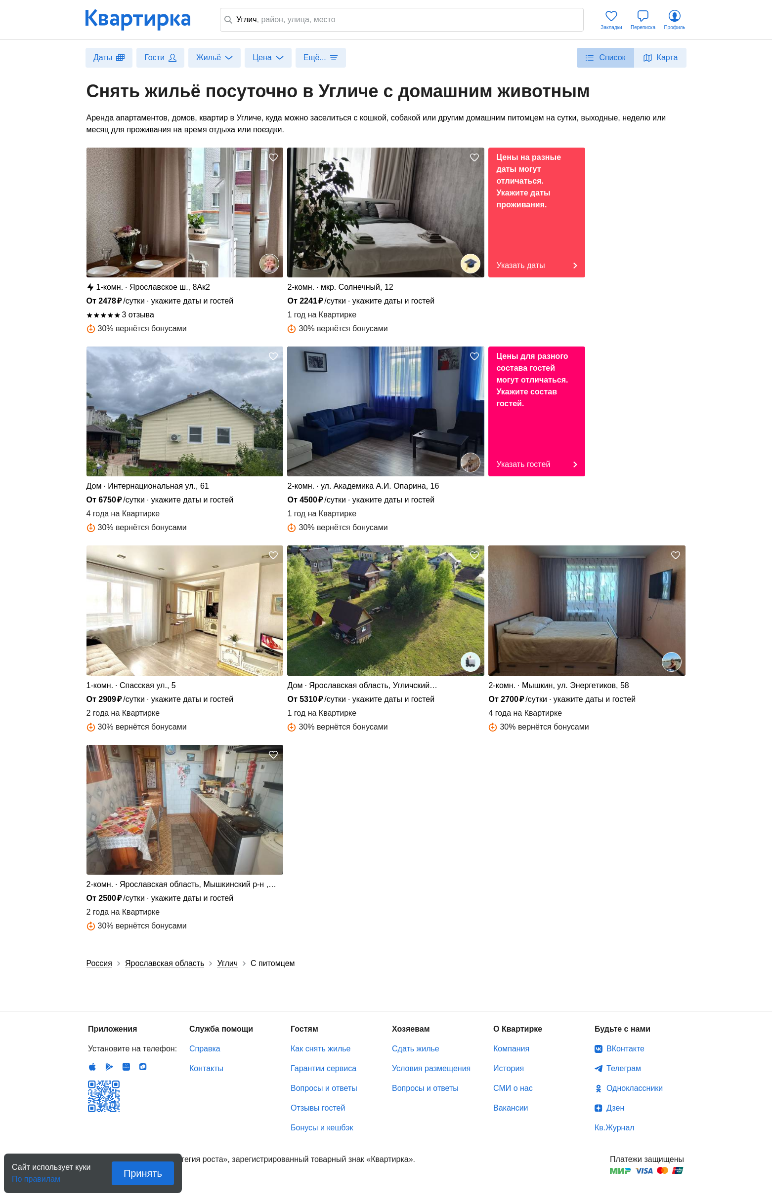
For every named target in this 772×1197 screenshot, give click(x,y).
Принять (143, 1173)
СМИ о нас (513, 1088)
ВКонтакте (625, 1048)
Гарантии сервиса (323, 1068)
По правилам (36, 1176)
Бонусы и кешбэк (322, 1127)
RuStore (142, 1067)
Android (109, 1067)
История (508, 1068)
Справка (204, 1048)
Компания (511, 1048)
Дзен (615, 1108)
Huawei (126, 1067)
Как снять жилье (320, 1048)
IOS (92, 1067)
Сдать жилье (415, 1048)
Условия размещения (431, 1068)
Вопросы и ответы (324, 1088)
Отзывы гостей (318, 1108)
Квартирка (145, 20)
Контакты (206, 1068)
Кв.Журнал (615, 1127)
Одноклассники (634, 1088)
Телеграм (623, 1068)
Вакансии (510, 1108)
